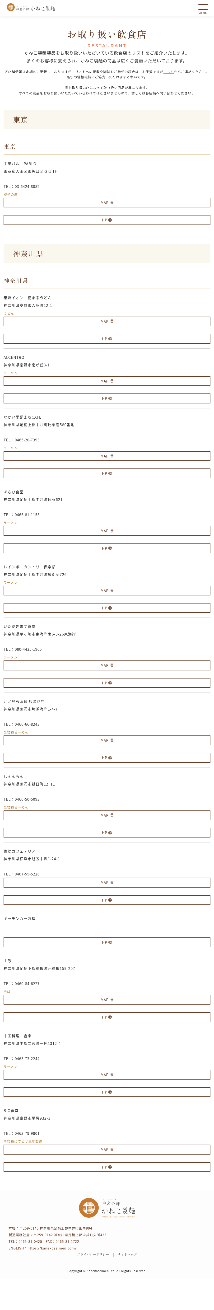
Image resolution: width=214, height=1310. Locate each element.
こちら (168, 71)
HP (107, 222)
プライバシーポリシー (92, 1284)
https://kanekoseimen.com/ (52, 1278)
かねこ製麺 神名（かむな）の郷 (31, 7)
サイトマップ (129, 1284)
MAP (107, 203)
